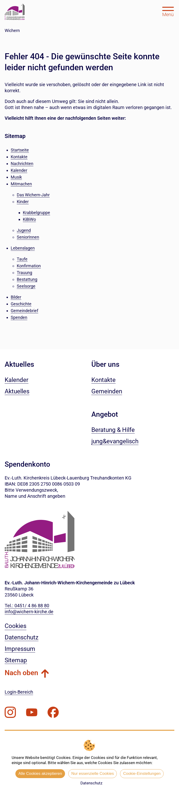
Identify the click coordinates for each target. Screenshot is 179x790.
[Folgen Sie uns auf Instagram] (10, 712)
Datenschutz (91, 783)
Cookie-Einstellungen (142, 773)
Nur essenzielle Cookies (92, 773)
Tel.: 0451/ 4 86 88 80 (27, 605)
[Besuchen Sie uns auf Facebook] (53, 712)
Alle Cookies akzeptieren (40, 773)
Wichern (12, 30)
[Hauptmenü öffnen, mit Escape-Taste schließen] (168, 11)
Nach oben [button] (21, 673)
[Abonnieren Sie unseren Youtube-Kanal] (31, 712)
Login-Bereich (19, 692)
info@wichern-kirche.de (29, 611)
